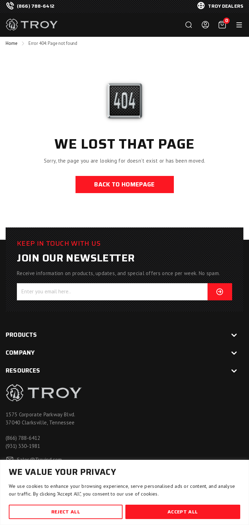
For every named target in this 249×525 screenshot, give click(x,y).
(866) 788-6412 (35, 6)
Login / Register (205, 25)
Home (11, 43)
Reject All (65, 512)
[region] (124, 492)
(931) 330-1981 (23, 446)
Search (188, 25)
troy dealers (225, 6)
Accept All (183, 512)
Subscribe (216, 291)
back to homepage (124, 184)
